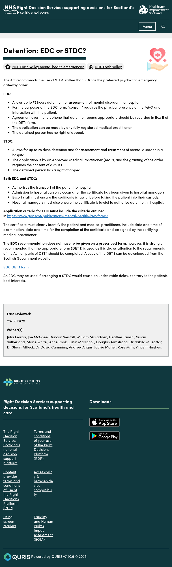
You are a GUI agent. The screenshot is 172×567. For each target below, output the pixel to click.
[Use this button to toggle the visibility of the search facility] (163, 26)
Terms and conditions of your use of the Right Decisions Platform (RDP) (43, 444)
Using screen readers (9, 521)
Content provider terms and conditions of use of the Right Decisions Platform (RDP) (11, 489)
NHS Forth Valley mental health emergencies (44, 66)
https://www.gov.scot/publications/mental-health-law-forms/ (57, 215)
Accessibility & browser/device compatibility (43, 482)
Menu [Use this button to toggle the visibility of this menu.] (147, 26)
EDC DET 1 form (16, 266)
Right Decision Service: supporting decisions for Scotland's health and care (75, 9)
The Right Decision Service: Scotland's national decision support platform (11, 447)
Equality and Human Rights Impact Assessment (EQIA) (43, 527)
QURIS (57, 556)
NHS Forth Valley (105, 66)
